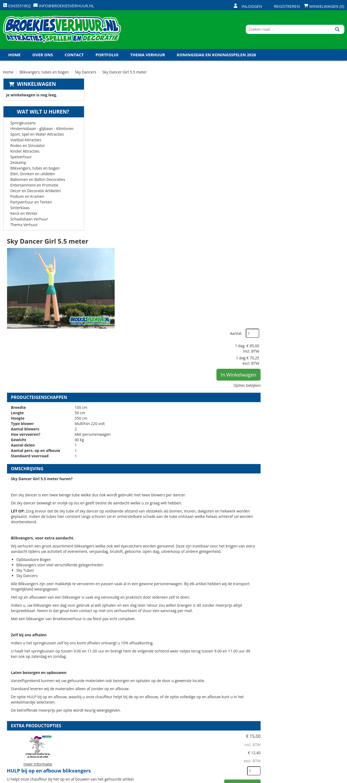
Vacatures (102, 719)
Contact (74, 56)
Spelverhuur (20, 158)
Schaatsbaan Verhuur (29, 220)
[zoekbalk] (298, 30)
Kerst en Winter (23, 214)
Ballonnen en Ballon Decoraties (37, 181)
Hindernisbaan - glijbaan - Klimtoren (41, 130)
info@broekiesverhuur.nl (43, 739)
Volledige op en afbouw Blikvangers (199, 557)
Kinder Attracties (24, 152)
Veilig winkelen (164, 709)
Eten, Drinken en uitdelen (32, 175)
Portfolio (107, 56)
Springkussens (22, 124)
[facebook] (300, 778)
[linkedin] (329, 778)
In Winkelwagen (318, 138)
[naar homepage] (62, 30)
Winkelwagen (36, 85)
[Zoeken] (338, 30)
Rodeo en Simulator (27, 147)
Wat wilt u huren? (39, 113)
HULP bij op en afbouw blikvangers (198, 495)
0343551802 (25, 733)
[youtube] (320, 778)
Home (14, 56)
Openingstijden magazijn (230, 700)
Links (97, 728)
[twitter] (310, 778)
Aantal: (316, 96)
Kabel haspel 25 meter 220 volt (193, 619)
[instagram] (339, 778)
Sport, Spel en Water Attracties (37, 135)
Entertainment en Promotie (34, 186)
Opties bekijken (326, 148)
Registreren (283, 6)
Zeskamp (18, 164)
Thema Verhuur (147, 56)
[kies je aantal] (333, 529)
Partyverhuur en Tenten (31, 203)
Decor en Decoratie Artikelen (35, 192)
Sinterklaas (19, 209)
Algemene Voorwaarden (230, 728)
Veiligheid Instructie (112, 709)
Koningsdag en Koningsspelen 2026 (216, 56)
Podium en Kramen (27, 198)
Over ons (42, 56)
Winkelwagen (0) (324, 6)
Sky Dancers (85, 73)
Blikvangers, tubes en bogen (44, 73)
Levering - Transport (169, 700)
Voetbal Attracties (25, 141)
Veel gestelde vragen (169, 719)
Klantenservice (221, 709)
